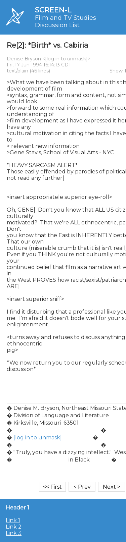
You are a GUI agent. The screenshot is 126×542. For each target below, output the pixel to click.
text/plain (17, 71)
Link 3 (14, 533)
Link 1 (13, 520)
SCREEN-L (53, 10)
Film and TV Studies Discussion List (65, 21)
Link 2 (14, 527)
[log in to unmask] (66, 59)
